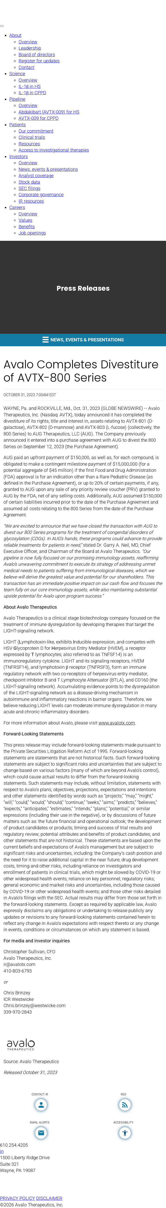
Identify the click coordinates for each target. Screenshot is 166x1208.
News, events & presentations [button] (83, 339)
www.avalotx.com (117, 723)
